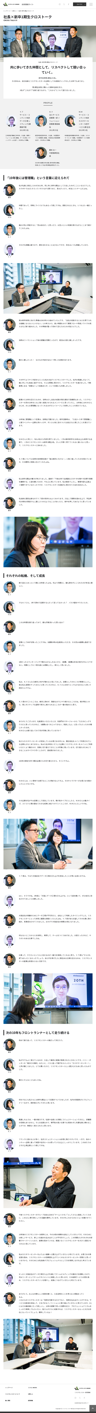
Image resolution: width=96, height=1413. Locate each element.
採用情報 (30, 1400)
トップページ (6, 11)
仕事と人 (14, 11)
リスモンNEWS (32, 1387)
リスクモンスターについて (12, 1394)
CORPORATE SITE (80, 1403)
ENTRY (79, 4)
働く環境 (7, 1400)
